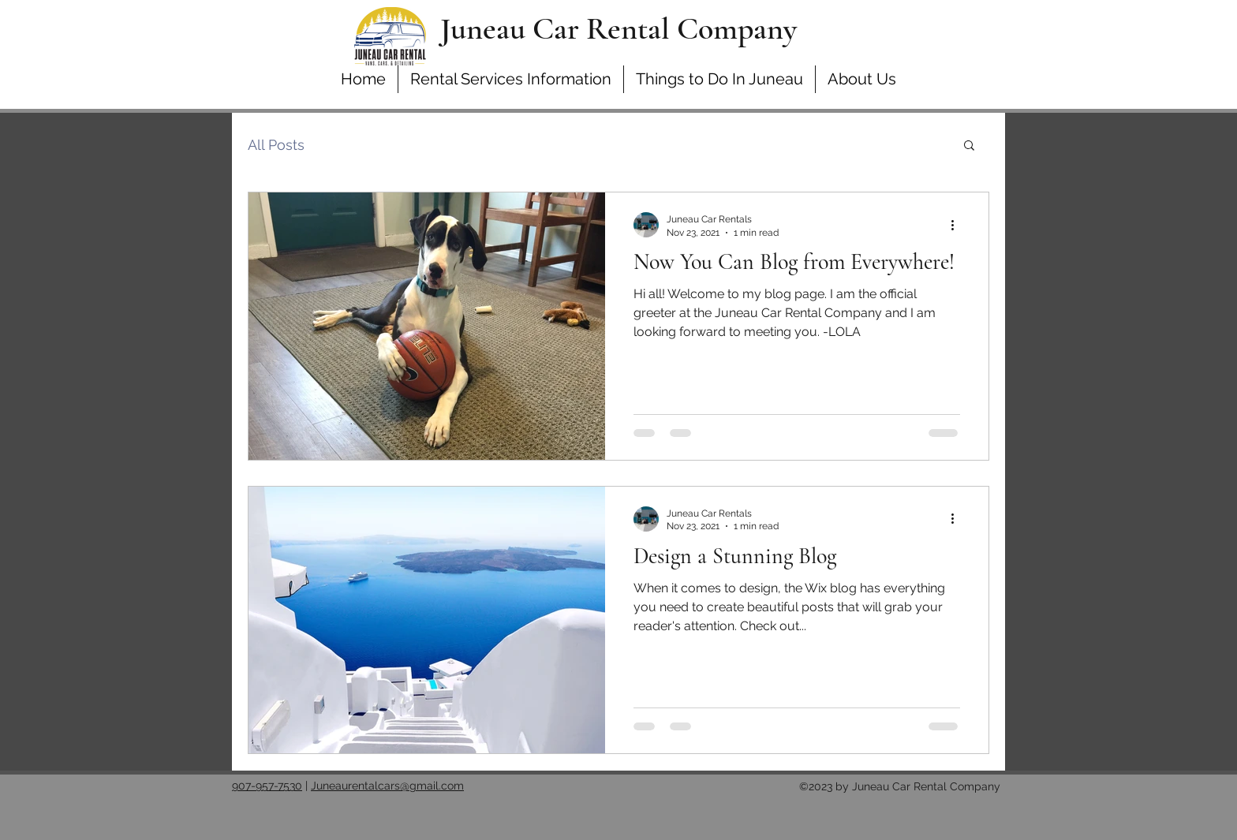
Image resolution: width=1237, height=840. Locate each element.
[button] (969, 146)
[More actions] (957, 224)
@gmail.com (432, 785)
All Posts (276, 144)
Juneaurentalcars (355, 785)
